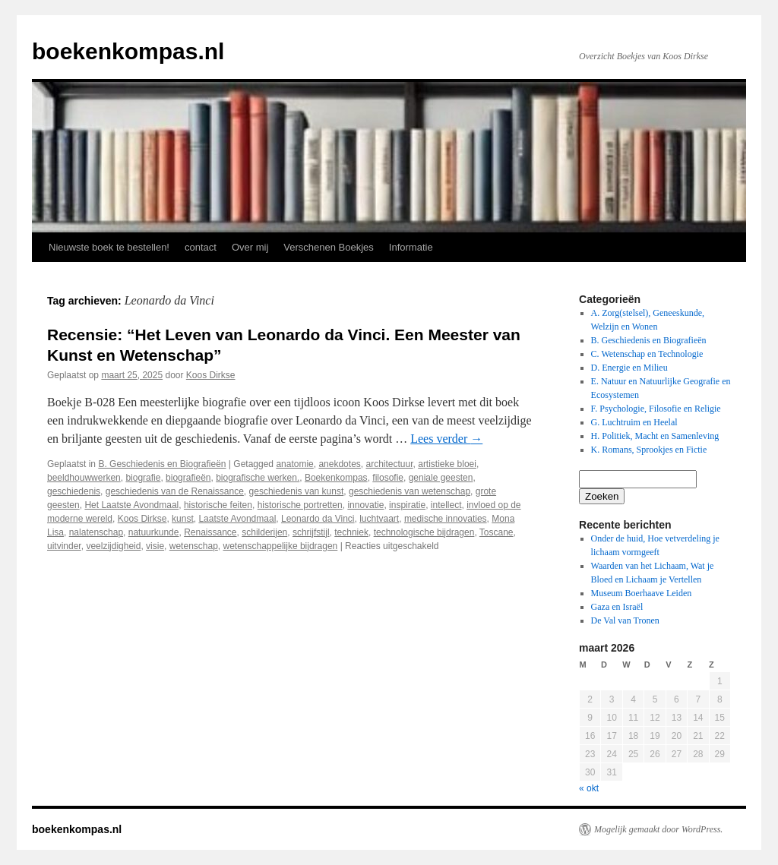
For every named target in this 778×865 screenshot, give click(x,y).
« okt (589, 788)
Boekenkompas (336, 477)
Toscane (496, 532)
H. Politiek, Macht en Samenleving (655, 436)
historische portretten (300, 505)
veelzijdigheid (113, 546)
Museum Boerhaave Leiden (641, 593)
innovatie (365, 505)
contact (201, 247)
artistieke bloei (447, 464)
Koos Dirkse (211, 375)
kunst (183, 518)
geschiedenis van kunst (296, 491)
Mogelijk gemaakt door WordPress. (658, 829)
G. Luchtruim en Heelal (634, 422)
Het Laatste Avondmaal (131, 505)
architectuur (389, 464)
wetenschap (193, 546)
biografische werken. (257, 477)
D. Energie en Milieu (629, 367)
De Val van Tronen (625, 620)
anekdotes (339, 464)
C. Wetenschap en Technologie (647, 354)
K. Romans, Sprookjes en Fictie (649, 449)
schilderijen (264, 532)
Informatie (411, 247)
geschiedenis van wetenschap (409, 491)
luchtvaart (379, 518)
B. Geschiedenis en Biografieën (162, 464)
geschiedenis (73, 491)
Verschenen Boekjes (328, 247)
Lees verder (446, 438)
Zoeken (601, 496)
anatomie (294, 464)
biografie (142, 477)
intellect (446, 505)
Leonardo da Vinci (318, 518)
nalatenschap (96, 532)
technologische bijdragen (424, 532)
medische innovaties (445, 518)
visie (155, 546)
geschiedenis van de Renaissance (175, 491)
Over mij (250, 247)
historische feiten (218, 505)
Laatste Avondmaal (237, 518)
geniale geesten (441, 477)
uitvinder (64, 546)
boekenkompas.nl (128, 51)
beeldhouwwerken (84, 477)
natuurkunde (153, 532)
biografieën (188, 477)
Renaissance (210, 532)
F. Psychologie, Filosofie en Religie (656, 408)
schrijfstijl (311, 532)
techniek (351, 532)
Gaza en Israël (617, 606)
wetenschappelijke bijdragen (280, 546)
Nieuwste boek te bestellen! (109, 247)
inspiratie (407, 505)
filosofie (387, 477)
